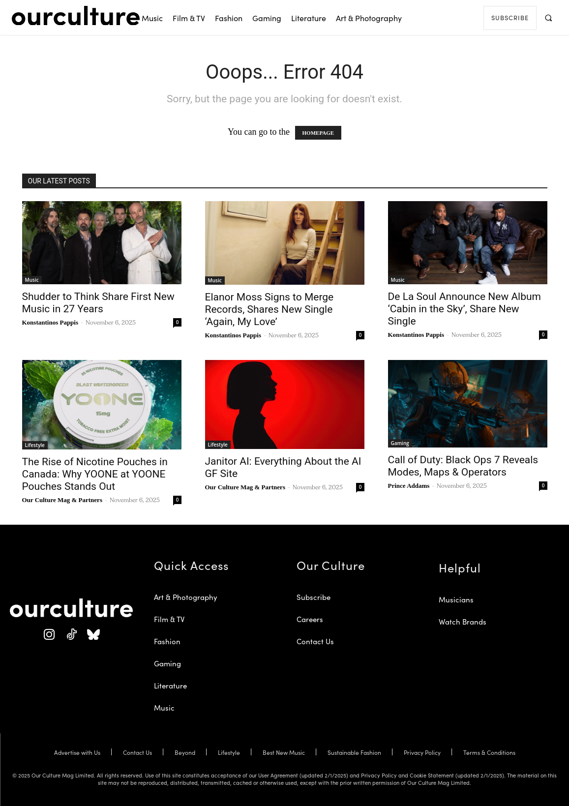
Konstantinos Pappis (50, 322)
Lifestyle (35, 445)
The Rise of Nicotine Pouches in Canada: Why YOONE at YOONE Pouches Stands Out (95, 474)
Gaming (400, 443)
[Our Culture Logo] (76, 16)
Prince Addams (409, 485)
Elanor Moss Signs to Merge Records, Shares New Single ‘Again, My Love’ (269, 309)
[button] (548, 17)
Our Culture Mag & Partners (62, 500)
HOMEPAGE (318, 133)
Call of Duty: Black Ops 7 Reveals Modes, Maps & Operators (463, 466)
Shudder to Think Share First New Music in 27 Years (98, 303)
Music (32, 279)
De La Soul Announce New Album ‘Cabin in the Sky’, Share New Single (464, 309)
